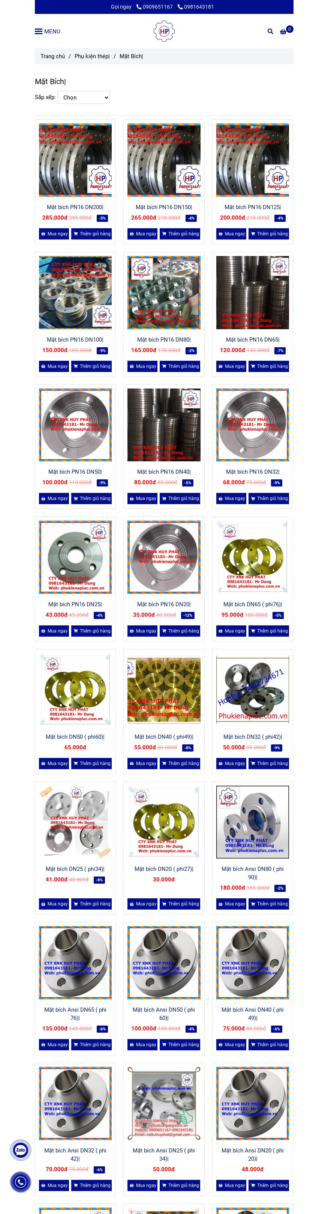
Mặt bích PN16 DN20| (164, 604)
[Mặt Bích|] (164, 31)
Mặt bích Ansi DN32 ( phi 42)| (75, 1154)
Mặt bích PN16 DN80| (164, 339)
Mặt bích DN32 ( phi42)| (252, 737)
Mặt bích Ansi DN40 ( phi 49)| (253, 1013)
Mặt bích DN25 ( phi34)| (75, 869)
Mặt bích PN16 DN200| (75, 207)
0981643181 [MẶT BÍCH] (196, 7)
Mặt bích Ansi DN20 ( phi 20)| (253, 1154)
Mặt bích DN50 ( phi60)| (75, 737)
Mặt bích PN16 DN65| (253, 339)
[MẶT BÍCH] (287, 32)
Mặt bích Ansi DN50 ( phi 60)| (164, 1013)
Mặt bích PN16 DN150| (164, 207)
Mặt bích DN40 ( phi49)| (164, 737)
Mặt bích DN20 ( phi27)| (164, 869)
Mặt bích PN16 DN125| (253, 207)
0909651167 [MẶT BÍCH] (155, 7)
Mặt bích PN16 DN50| (75, 471)
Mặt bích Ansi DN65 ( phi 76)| (75, 1013)
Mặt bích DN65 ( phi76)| (252, 604)
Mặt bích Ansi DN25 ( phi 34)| (164, 1154)
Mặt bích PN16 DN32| (253, 471)
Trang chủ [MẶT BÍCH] (52, 56)
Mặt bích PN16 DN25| (75, 604)
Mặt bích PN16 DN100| (75, 339)
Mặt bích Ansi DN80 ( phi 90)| (253, 873)
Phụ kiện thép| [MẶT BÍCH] (92, 56)
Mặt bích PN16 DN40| (164, 471)
